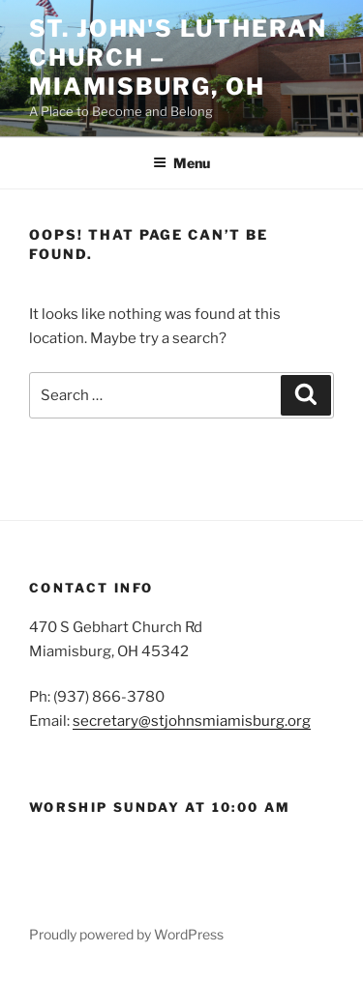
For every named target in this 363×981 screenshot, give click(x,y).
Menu (181, 163)
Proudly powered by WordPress (126, 934)
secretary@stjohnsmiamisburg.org (192, 721)
